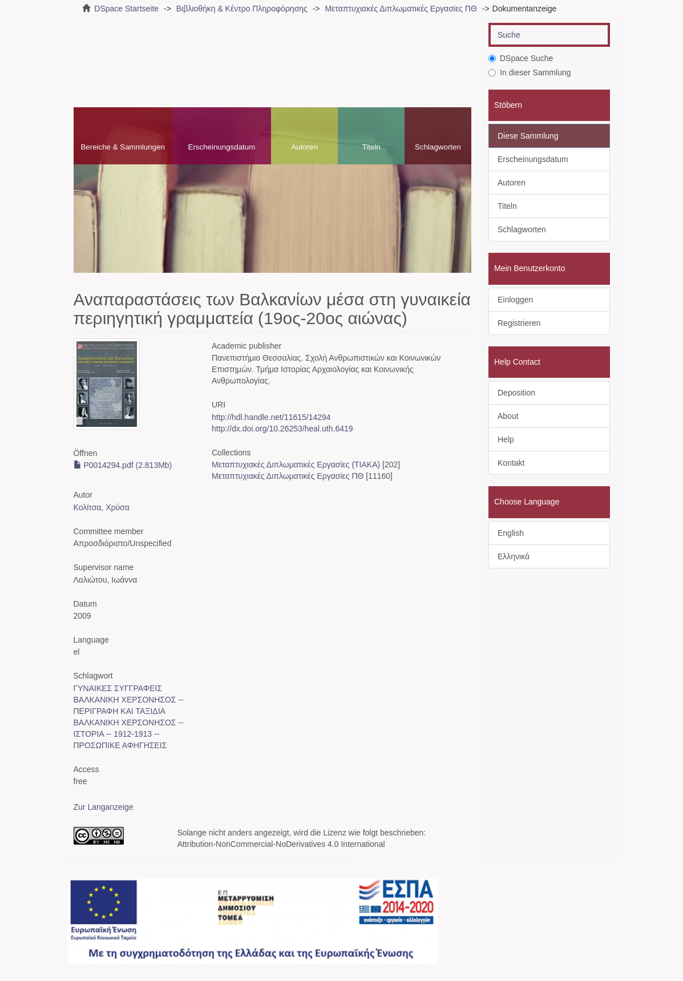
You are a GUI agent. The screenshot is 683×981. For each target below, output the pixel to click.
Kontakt (511, 462)
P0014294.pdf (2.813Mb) (123, 465)
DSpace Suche (520, 58)
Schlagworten (438, 147)
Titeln (371, 147)
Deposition (516, 392)
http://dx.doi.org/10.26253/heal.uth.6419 (282, 428)
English (511, 533)
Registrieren (519, 323)
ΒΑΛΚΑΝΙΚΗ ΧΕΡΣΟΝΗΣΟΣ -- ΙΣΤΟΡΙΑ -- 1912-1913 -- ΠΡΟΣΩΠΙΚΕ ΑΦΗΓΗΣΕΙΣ (129, 734)
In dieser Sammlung (529, 72)
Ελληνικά (514, 556)
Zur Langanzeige (104, 807)
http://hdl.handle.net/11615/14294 (271, 417)
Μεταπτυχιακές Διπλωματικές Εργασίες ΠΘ (400, 8)
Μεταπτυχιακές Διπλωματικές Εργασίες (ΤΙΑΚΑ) (296, 464)
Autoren (304, 147)
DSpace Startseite (126, 8)
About (508, 416)
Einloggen (515, 299)
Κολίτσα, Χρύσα (102, 507)
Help (506, 439)
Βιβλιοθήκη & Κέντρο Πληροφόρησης (242, 8)
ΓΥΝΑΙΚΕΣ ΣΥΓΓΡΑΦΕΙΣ (118, 688)
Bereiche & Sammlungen (122, 147)
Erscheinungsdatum (222, 147)
